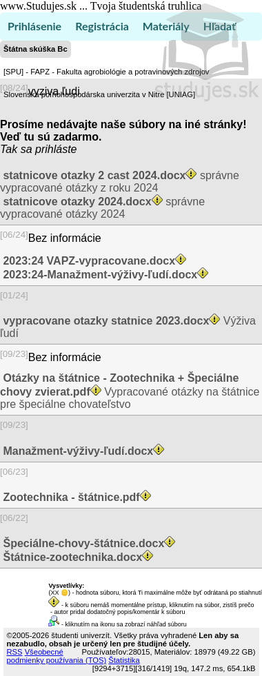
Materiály (166, 25)
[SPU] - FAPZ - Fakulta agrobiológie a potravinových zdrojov (106, 72)
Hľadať (219, 25)
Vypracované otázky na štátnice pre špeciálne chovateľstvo (129, 391)
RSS (15, 652)
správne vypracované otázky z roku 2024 (119, 182)
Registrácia (102, 25)
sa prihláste (49, 149)
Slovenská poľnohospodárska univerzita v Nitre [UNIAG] (99, 94)
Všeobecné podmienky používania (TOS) (57, 656)
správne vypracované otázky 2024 (102, 208)
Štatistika (123, 660)
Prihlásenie (34, 25)
